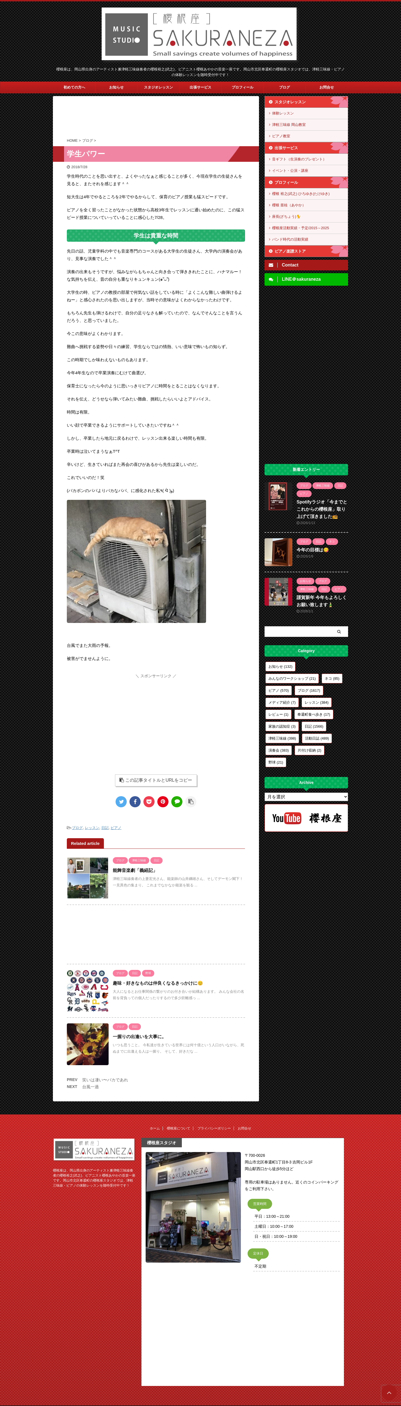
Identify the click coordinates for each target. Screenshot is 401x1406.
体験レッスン (283, 113)
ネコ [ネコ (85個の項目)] (332, 678)
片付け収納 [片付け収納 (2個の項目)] (309, 750)
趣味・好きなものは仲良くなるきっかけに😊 (158, 983)
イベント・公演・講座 (290, 170)
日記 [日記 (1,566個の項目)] (314, 726)
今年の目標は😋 (313, 549)
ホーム (155, 1128)
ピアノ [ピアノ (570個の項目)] (278, 690)
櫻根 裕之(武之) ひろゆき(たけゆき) (301, 194)
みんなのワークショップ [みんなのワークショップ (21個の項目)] (292, 678)
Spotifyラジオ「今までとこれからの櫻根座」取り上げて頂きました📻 (322, 509)
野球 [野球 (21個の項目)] (275, 762)
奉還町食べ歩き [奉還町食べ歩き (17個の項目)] (313, 714)
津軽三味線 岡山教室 (289, 125)
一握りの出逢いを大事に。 (139, 1036)
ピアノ (116, 828)
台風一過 (90, 1086)
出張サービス (200, 87)
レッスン (92, 828)
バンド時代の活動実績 (290, 239)
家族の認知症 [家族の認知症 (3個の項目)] (282, 726)
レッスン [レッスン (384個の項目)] (317, 702)
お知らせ (116, 87)
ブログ (284, 87)
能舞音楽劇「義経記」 (135, 870)
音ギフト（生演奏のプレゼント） (299, 159)
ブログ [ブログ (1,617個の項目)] (309, 690)
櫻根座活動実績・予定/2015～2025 (300, 228)
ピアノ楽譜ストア (290, 251)
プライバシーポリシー (214, 1128)
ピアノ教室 (281, 136)
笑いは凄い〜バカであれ (105, 1079)
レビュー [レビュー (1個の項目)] (278, 714)
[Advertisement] (156, 118)
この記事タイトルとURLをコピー (155, 780)
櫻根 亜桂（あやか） (289, 205)
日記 (105, 828)
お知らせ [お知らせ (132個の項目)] (280, 666)
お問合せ (326, 87)
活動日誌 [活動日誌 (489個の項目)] (317, 738)
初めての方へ (74, 87)
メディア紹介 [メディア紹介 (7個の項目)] (282, 702)
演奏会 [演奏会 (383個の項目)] (278, 750)
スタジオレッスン (158, 87)
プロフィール (242, 87)
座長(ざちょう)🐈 (286, 216)
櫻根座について (178, 1128)
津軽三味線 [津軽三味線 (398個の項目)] (282, 738)
